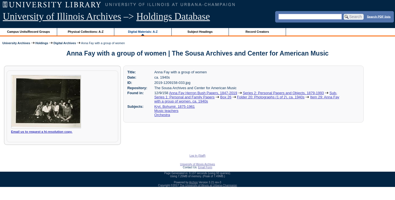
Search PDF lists (379, 16)
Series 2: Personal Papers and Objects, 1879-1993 (283, 93)
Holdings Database (173, 16)
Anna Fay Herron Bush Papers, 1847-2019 (203, 93)
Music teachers (166, 111)
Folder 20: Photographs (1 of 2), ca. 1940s (270, 97)
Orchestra (162, 115)
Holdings (42, 43)
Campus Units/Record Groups (28, 31)
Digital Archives (65, 43)
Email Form (205, 167)
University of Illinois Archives (62, 16)
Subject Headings (200, 31)
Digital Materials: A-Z (143, 31)
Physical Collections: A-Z (85, 31)
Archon (193, 182)
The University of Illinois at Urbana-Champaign (208, 185)
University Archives (16, 43)
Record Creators (257, 31)
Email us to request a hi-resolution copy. (41, 131)
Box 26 (225, 97)
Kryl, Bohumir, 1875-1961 (174, 106)
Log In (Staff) (197, 155)
